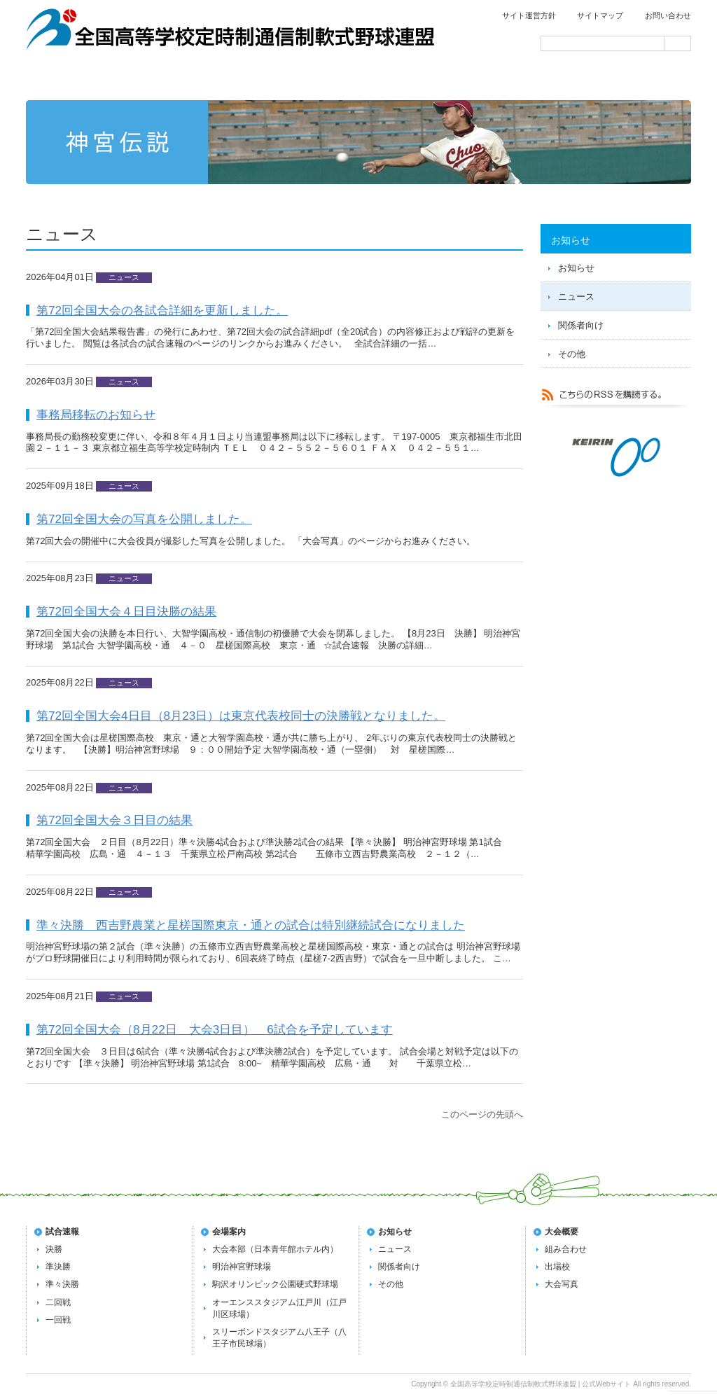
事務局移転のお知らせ (95, 415)
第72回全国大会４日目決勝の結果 (126, 611)
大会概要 (561, 1232)
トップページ (92, 78)
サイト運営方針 (529, 15)
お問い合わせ (668, 15)
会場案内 (625, 78)
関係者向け (581, 325)
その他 (571, 354)
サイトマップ (600, 15)
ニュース (576, 296)
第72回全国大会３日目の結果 (114, 820)
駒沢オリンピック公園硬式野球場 (275, 1284)
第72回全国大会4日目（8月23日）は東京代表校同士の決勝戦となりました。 (240, 716)
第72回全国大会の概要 (359, 78)
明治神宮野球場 (241, 1267)
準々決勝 (62, 1284)
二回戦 (58, 1302)
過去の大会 (492, 78)
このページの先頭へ (482, 1114)
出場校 (557, 1267)
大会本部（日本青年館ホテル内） (275, 1249)
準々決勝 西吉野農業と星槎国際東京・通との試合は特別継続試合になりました (250, 925)
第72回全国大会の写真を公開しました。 (144, 519)
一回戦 (58, 1320)
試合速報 (226, 78)
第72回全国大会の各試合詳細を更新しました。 (162, 310)
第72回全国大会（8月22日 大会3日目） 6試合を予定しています (214, 1029)
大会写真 (561, 1284)
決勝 (54, 1249)
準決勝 (58, 1267)
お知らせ (576, 268)
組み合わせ (566, 1249)
